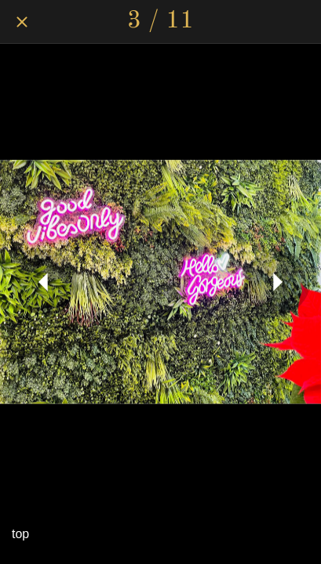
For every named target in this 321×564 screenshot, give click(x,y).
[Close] (22, 22)
